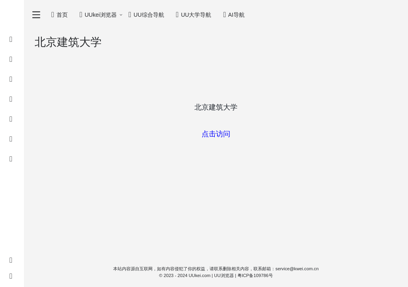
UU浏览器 (223, 275)
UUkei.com (200, 275)
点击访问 (216, 134)
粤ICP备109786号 (255, 275)
